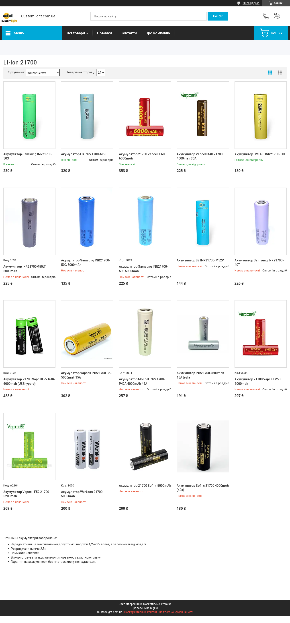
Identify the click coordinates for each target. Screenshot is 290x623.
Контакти (129, 33)
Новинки (104, 33)
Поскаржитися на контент (140, 612)
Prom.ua (166, 604)
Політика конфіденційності (176, 612)
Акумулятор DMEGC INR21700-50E (260, 154)
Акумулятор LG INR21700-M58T (84, 154)
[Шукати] (218, 16)
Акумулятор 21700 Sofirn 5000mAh (145, 485)
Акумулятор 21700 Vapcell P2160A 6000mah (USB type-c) (29, 381)
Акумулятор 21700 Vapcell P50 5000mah (257, 381)
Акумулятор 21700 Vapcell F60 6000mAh (142, 156)
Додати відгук (277, 16)
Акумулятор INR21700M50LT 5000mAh (24, 269)
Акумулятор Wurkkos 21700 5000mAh (81, 494)
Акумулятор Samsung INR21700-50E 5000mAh (143, 269)
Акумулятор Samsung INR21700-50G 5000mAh (85, 263)
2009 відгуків (251, 3)
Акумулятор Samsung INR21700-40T (259, 263)
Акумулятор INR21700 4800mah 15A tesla (200, 375)
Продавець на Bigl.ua (145, 608)
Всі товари (76, 33)
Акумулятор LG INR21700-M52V (200, 260)
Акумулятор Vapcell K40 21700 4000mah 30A (200, 156)
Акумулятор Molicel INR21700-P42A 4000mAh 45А (142, 381)
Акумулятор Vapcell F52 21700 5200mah (26, 494)
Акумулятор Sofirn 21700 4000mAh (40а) (203, 488)
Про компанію (158, 33)
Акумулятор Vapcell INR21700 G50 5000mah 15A (86, 375)
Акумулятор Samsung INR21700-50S (28, 156)
